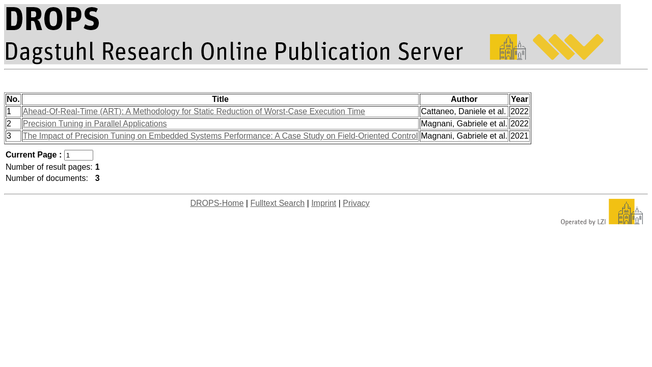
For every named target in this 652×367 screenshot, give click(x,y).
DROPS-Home (216, 203)
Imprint (323, 203)
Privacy (356, 203)
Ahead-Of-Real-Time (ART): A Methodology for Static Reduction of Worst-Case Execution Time (194, 111)
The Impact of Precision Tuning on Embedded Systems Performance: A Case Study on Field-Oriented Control (220, 136)
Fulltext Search (277, 203)
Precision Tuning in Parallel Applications (95, 123)
